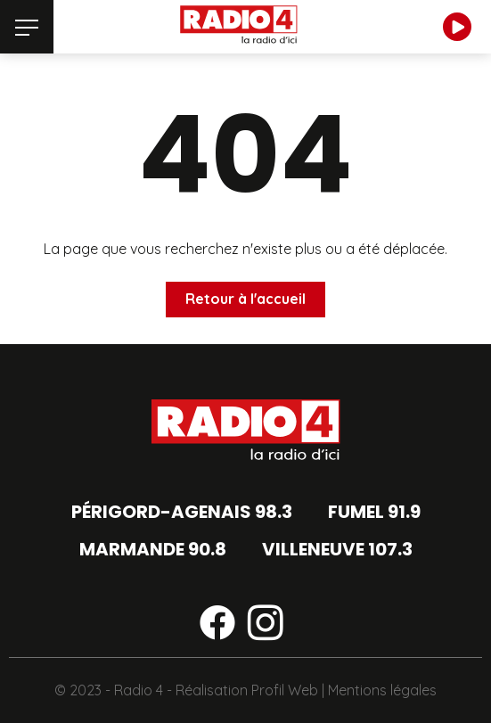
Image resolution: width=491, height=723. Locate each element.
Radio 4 (138, 690)
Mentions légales (382, 690)
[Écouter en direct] (457, 26)
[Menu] (26, 26)
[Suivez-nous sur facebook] (217, 626)
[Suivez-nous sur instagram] (265, 626)
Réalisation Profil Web (247, 690)
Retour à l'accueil (245, 299)
